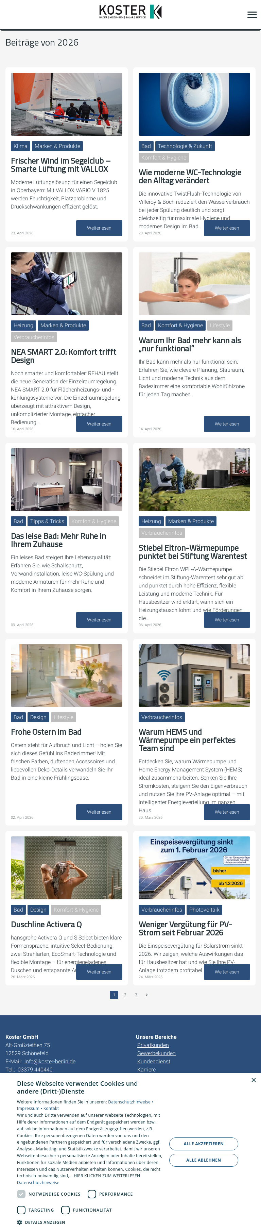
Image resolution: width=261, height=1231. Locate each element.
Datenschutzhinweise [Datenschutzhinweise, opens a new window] (38, 1182)
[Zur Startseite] (130, 15)
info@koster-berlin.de (49, 1061)
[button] (252, 15)
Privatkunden (153, 1045)
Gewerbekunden (156, 1053)
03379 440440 (35, 1069)
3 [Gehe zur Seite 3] (136, 995)
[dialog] (130, 1152)
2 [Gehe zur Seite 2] (125, 995)
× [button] (253, 1080)
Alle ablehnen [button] (203, 1160)
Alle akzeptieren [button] (204, 1144)
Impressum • (30, 1108)
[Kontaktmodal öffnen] (9, 15)
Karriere (146, 1069)
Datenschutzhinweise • (130, 1102)
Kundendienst (153, 1061)
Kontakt (51, 1108)
